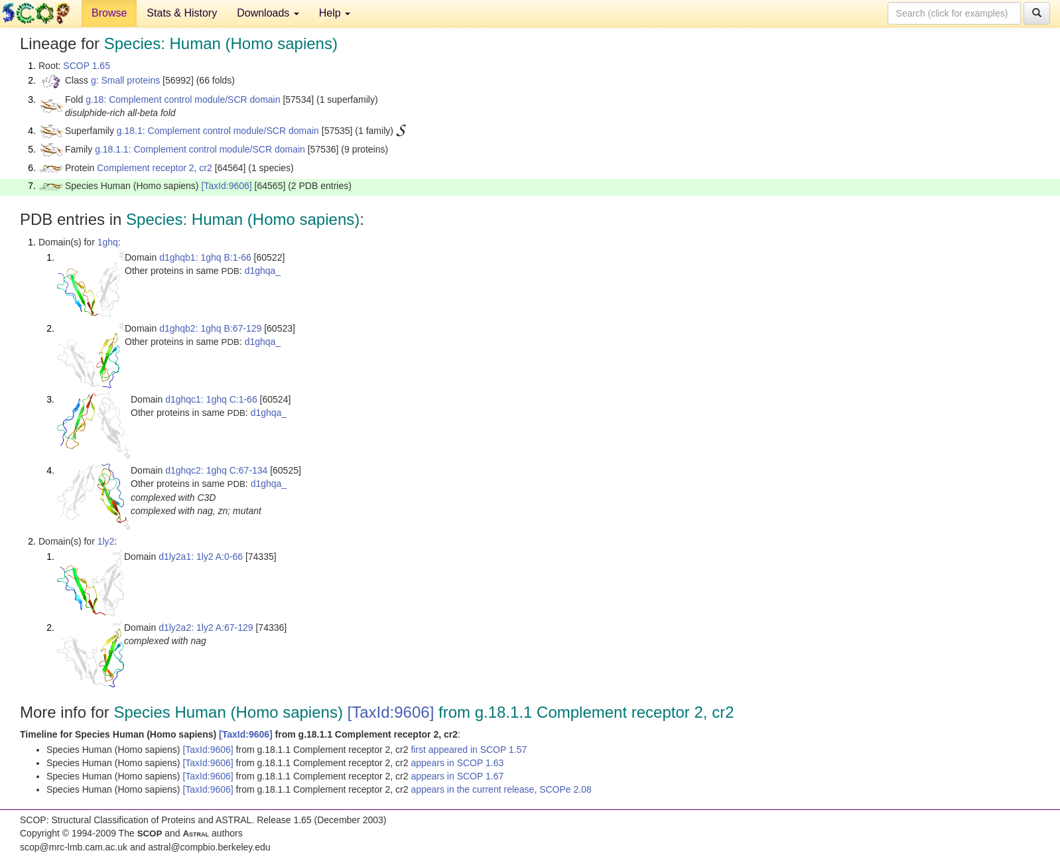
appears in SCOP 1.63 (457, 763)
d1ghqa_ (263, 270)
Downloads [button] (268, 13)
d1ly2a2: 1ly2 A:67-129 (206, 627)
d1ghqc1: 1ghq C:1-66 (211, 399)
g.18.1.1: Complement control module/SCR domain (200, 149)
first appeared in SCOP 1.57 (469, 749)
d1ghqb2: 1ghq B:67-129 (210, 328)
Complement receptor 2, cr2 (154, 168)
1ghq (108, 242)
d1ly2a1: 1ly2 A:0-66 (201, 556)
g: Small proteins (125, 80)
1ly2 (106, 541)
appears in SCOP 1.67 (457, 776)
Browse (109, 13)
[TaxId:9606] (226, 185)
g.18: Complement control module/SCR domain (183, 99)
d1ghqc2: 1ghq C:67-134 (216, 470)
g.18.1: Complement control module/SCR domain (218, 130)
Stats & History (182, 13)
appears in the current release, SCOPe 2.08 (501, 789)
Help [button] (334, 13)
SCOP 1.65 (86, 65)
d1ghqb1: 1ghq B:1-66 (205, 257)
